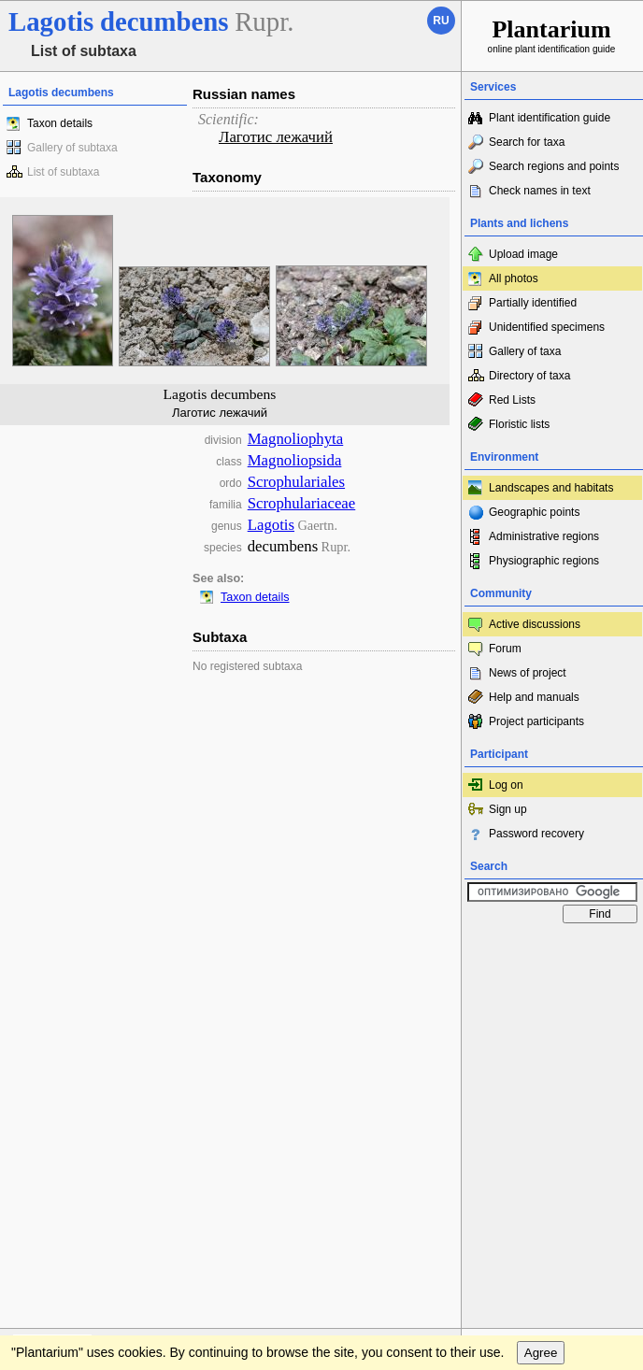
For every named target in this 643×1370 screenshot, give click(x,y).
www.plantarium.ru (553, 950)
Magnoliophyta (296, 439)
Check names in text (540, 190)
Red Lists (512, 400)
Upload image (523, 254)
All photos (513, 278)
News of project (527, 672)
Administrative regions (544, 536)
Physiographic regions (544, 560)
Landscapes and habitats (551, 487)
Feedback (127, 950)
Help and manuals (534, 697)
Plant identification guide (549, 117)
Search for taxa (526, 142)
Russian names (244, 94)
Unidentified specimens (547, 327)
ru (441, 20)
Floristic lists (519, 424)
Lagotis (271, 525)
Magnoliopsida (295, 460)
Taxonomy (227, 177)
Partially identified (533, 302)
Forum (505, 648)
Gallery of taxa (525, 351)
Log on (506, 785)
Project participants (536, 721)
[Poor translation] (68, 1087)
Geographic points (534, 512)
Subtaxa (220, 637)
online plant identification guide (552, 35)
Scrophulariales (296, 482)
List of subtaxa (63, 171)
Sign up (508, 809)
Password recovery (536, 833)
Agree (541, 988)
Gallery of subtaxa (72, 147)
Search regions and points (554, 166)
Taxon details (60, 123)
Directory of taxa (529, 375)
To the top (427, 950)
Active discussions (534, 624)
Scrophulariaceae (302, 503)
